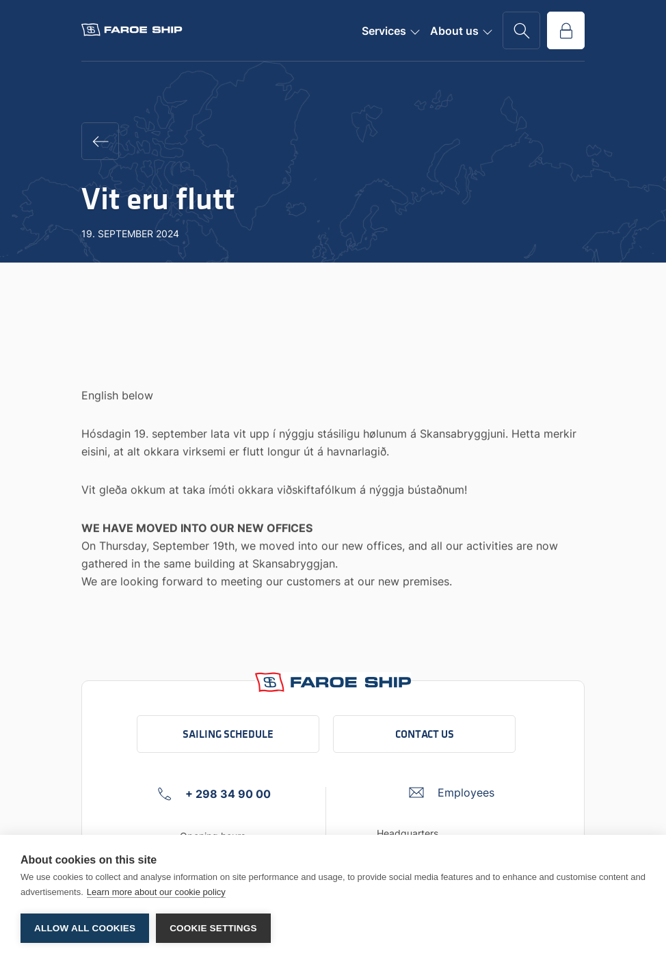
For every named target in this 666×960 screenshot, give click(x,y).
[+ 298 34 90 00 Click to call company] (214, 794)
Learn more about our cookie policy (156, 892)
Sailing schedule (228, 734)
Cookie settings (213, 928)
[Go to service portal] (566, 30)
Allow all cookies (84, 928)
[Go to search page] (521, 30)
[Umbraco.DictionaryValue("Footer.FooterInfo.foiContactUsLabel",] (451, 792)
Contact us (424, 734)
